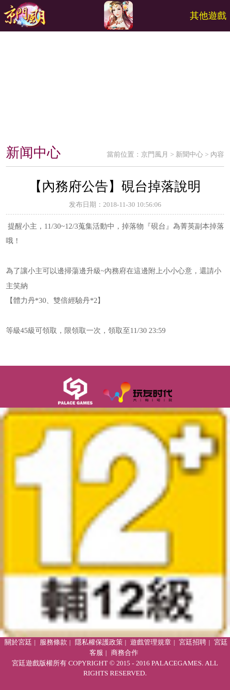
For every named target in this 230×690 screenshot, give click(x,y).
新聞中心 (189, 154)
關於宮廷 (18, 642)
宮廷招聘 (192, 642)
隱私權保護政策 (99, 642)
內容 (217, 154)
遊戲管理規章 (150, 642)
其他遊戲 (208, 15)
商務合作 (124, 652)
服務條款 (53, 642)
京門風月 (154, 154)
